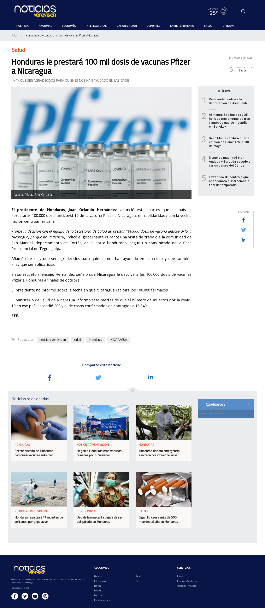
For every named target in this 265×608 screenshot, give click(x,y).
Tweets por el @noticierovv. (212, 413)
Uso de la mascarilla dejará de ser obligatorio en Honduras (99, 519)
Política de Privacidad (186, 586)
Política (97, 586)
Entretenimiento (102, 600)
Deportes (98, 595)
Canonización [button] (127, 25)
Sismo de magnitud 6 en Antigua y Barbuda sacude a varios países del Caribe (230, 161)
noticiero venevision (53, 339)
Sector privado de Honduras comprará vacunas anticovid (33, 453)
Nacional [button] (45, 25)
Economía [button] (69, 25)
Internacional (100, 581)
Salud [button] (208, 25)
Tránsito (180, 576)
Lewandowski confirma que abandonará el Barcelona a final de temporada (229, 181)
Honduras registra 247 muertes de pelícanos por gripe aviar (38, 519)
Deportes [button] (153, 25)
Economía (98, 590)
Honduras (95, 339)
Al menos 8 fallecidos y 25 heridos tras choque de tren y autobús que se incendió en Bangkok (229, 120)
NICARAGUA (118, 339)
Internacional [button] (96, 25)
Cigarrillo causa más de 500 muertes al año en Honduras (158, 519)
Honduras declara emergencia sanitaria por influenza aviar (159, 453)
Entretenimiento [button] (182, 25)
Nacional (98, 576)
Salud (14, 35)
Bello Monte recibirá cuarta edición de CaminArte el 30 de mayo (229, 142)
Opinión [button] (228, 25)
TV (137, 581)
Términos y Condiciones (187, 581)
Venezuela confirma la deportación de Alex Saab (228, 101)
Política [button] (22, 25)
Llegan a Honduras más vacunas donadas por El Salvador (99, 453)
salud (77, 339)
